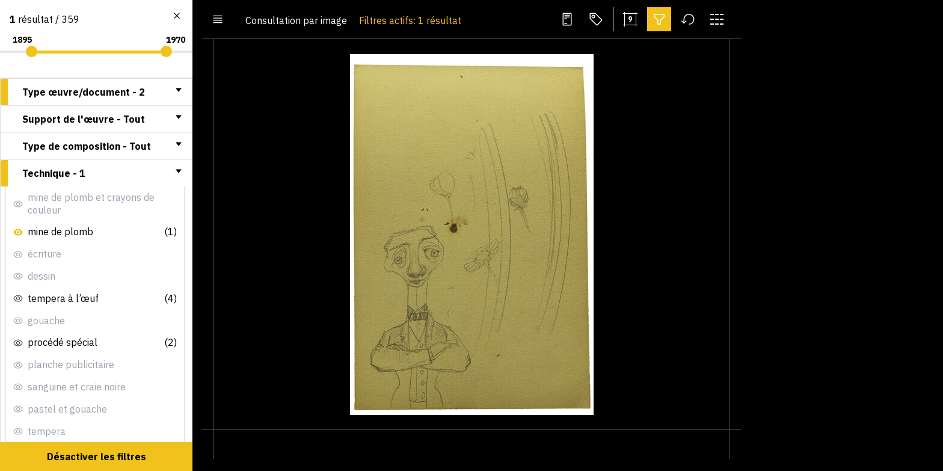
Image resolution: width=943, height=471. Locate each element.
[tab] (96, 92)
